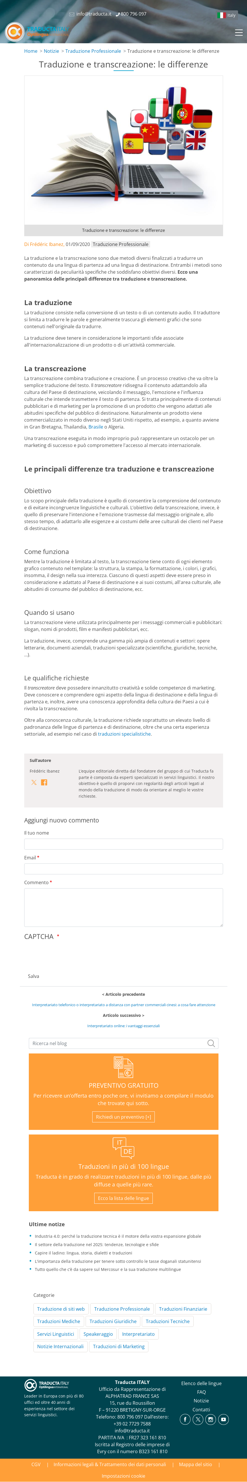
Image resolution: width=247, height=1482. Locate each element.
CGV (36, 1464)
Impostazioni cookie (123, 1476)
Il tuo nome (36, 833)
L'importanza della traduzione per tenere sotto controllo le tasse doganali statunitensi (118, 1261)
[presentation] (68, 955)
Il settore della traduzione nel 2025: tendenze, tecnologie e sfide (97, 1244)
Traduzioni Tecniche (168, 1321)
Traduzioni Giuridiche (113, 1321)
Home (30, 51)
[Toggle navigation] (238, 32)
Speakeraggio (98, 1334)
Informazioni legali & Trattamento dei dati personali (110, 1464)
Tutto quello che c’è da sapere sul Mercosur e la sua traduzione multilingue (108, 1269)
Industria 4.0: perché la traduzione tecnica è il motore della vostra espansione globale (118, 1236)
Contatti (201, 1409)
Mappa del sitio (195, 1464)
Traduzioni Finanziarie (183, 1309)
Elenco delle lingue (201, 1383)
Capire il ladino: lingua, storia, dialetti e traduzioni (83, 1253)
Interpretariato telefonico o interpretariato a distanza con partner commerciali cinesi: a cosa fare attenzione (123, 1004)
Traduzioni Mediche (58, 1321)
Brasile (95, 427)
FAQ (201, 1392)
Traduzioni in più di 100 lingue (123, 1166)
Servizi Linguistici (55, 1334)
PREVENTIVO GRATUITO (124, 1085)
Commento (36, 882)
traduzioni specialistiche (124, 734)
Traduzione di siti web (61, 1309)
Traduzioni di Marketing (119, 1346)
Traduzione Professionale (93, 51)
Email (30, 857)
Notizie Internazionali (60, 1346)
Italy (231, 15)
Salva (33, 976)
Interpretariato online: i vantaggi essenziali (123, 1025)
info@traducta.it (132, 1430)
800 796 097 (130, 1417)
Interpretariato (138, 1334)
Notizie (51, 51)
